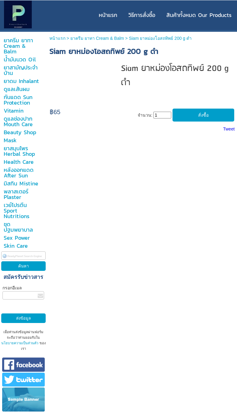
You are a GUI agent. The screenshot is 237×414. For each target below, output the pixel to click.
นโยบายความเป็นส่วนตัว (20, 343)
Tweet (229, 128)
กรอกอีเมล (12, 287)
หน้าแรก (57, 38)
